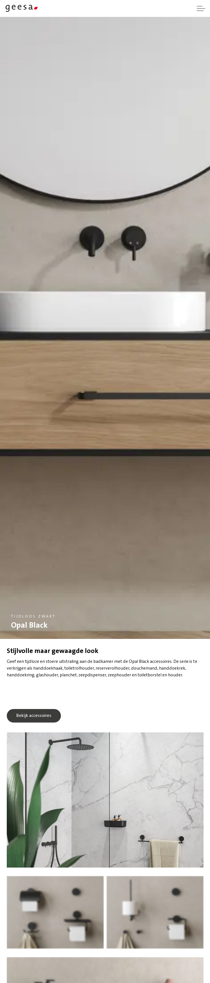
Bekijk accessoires (34, 716)
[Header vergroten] (201, 8)
